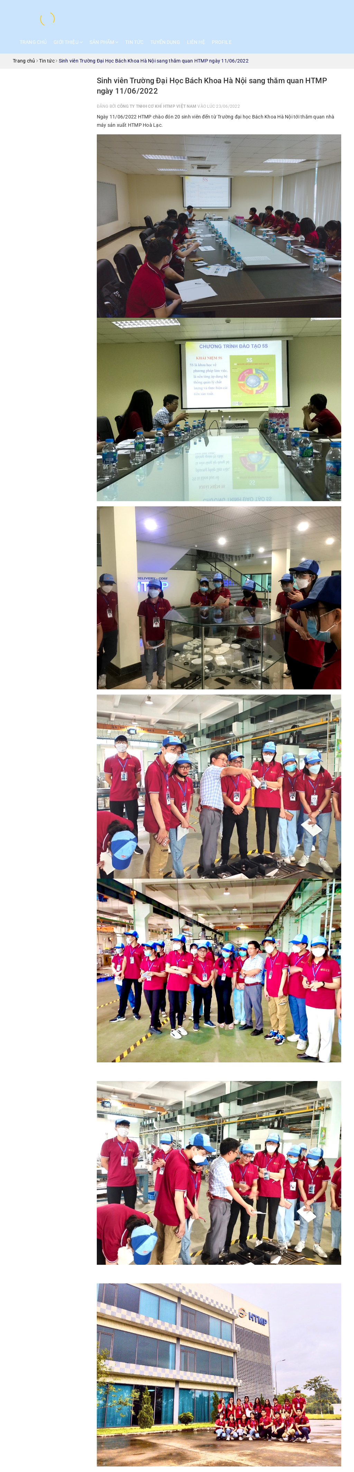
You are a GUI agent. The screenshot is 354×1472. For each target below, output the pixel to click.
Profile (222, 42)
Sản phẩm (104, 42)
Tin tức (134, 42)
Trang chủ (33, 42)
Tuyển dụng (165, 42)
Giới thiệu (68, 42)
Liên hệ (196, 42)
